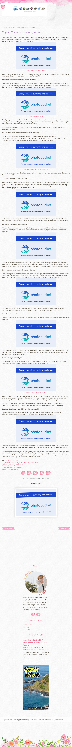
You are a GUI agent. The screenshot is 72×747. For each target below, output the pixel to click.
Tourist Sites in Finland (11, 460)
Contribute (28, 625)
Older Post (64, 528)
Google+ (27, 629)
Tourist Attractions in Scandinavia (36, 70)
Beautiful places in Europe (36, 116)
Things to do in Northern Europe (36, 392)
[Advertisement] (36, 20)
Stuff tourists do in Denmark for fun (13, 464)
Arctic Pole (12, 27)
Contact (27, 627)
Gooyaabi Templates (44, 720)
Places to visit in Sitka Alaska (10, 469)
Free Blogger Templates (20, 720)
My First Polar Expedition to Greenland (36, 169)
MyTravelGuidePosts (32, 478)
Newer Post (8, 528)
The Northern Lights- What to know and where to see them (20, 462)
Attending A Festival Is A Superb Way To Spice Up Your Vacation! (35, 642)
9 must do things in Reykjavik (11, 466)
